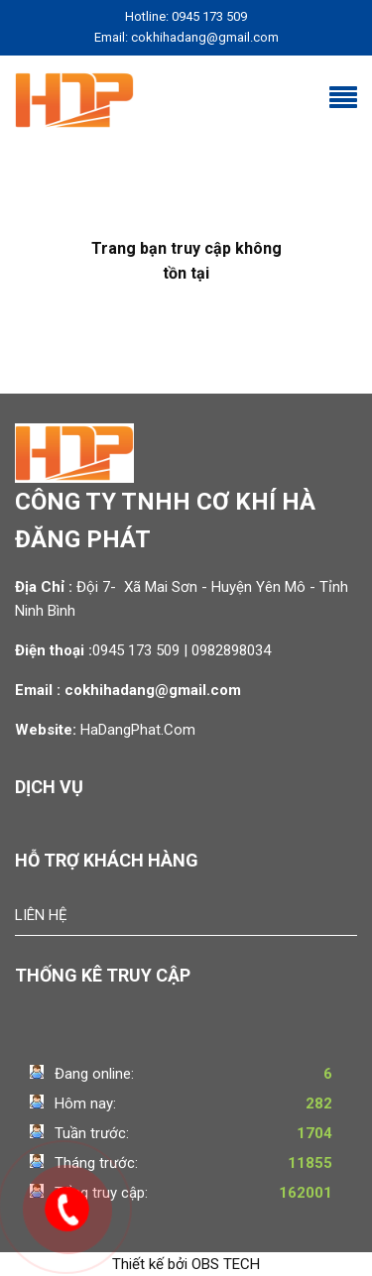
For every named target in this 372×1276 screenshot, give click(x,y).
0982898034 (233, 650)
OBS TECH (225, 1264)
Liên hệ (41, 915)
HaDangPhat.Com (137, 730)
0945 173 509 (136, 650)
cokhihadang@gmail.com (152, 690)
